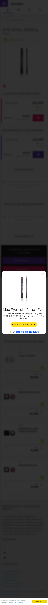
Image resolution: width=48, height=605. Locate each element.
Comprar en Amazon (24, 324)
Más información (18, 602)
